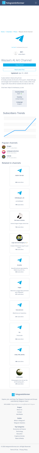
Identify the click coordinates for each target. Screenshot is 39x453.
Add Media (19, 414)
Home (3, 32)
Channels (9, 32)
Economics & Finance (19, 429)
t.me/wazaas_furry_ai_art (21, 47)
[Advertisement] (19, 17)
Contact (19, 412)
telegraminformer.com (12, 446)
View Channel (19, 65)
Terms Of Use (14, 450)
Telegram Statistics (19, 423)
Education (20, 434)
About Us (19, 410)
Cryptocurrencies (19, 436)
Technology (19, 431)
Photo (15, 32)
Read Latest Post (19, 69)
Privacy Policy (24, 450)
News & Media (19, 438)
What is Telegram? (19, 420)
